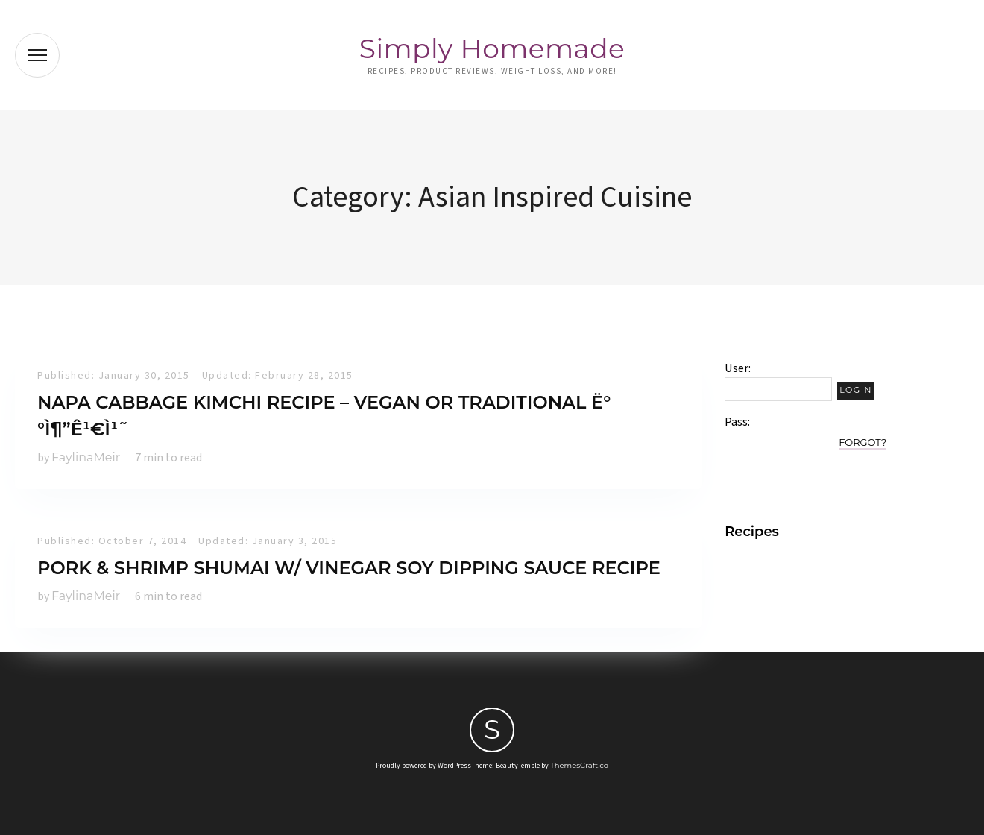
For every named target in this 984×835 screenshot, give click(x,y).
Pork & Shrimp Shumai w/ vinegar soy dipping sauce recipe (348, 568)
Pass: (737, 422)
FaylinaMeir (85, 457)
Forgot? (862, 442)
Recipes (752, 531)
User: (738, 368)
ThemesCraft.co (579, 765)
